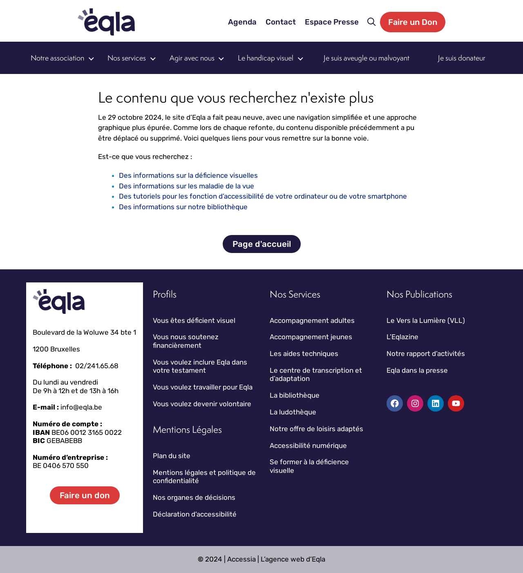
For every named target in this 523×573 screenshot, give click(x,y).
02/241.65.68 (96, 366)
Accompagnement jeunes (311, 337)
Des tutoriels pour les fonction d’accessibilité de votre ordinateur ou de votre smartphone (263, 196)
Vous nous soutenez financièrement (186, 341)
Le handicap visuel (265, 58)
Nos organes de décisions (194, 497)
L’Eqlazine (402, 337)
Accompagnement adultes (312, 320)
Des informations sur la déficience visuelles (188, 175)
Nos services (126, 58)
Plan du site (171, 456)
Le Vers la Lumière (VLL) (426, 320)
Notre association (57, 58)
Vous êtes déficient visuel (194, 320)
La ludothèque (293, 412)
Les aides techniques (304, 353)
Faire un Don (412, 22)
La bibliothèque (295, 395)
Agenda (242, 22)
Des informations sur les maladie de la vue (186, 186)
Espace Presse (332, 22)
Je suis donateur (461, 58)
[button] (371, 22)
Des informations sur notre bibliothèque (183, 207)
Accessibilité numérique (308, 445)
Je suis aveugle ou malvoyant (366, 58)
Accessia (241, 559)
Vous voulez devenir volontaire (202, 404)
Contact (281, 22)
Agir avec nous (192, 58)
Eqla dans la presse (417, 370)
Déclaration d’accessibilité (195, 514)
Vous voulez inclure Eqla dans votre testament (200, 366)
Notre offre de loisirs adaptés (316, 429)
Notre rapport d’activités (426, 353)
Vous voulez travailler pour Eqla (203, 387)
